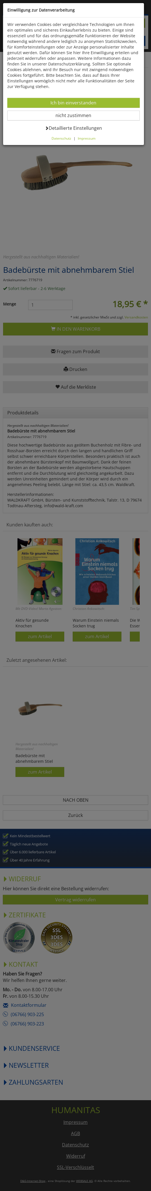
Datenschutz (62, 138)
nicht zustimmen (77, 115)
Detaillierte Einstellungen (74, 128)
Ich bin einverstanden (74, 102)
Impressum (88, 138)
